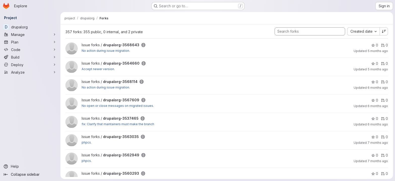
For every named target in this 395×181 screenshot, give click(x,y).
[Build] (30, 57)
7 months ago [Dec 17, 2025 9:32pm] (378, 161)
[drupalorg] (30, 26)
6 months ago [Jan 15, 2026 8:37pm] (378, 106)
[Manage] (30, 34)
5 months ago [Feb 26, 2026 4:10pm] (378, 51)
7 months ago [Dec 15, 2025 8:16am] (378, 143)
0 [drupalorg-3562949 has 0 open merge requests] (384, 155)
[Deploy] (30, 64)
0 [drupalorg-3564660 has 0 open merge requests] (384, 63)
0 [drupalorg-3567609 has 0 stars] (374, 100)
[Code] (30, 49)
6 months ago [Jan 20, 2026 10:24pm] (378, 87)
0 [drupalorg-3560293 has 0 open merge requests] (384, 173)
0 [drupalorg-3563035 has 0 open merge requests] (384, 137)
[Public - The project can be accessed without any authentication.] (143, 45)
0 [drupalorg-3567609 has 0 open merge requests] (384, 100)
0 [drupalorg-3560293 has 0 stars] (374, 173)
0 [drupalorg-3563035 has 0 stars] (374, 137)
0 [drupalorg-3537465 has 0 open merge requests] (384, 118)
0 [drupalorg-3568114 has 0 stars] (374, 82)
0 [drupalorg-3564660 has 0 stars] (374, 63)
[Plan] (30, 42)
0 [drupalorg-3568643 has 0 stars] (374, 45)
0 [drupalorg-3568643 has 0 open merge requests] (384, 45)
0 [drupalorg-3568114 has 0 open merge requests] (384, 82)
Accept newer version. (98, 69)
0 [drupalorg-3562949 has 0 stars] (374, 155)
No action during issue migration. (106, 51)
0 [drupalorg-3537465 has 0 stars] (374, 118)
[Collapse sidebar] (30, 174)
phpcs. (87, 142)
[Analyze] (30, 72)
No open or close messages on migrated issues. (118, 106)
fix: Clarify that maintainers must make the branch (118, 124)
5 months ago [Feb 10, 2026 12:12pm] (378, 69)
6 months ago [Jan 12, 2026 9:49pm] (378, 124)
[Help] (30, 166)
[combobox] (363, 31)
